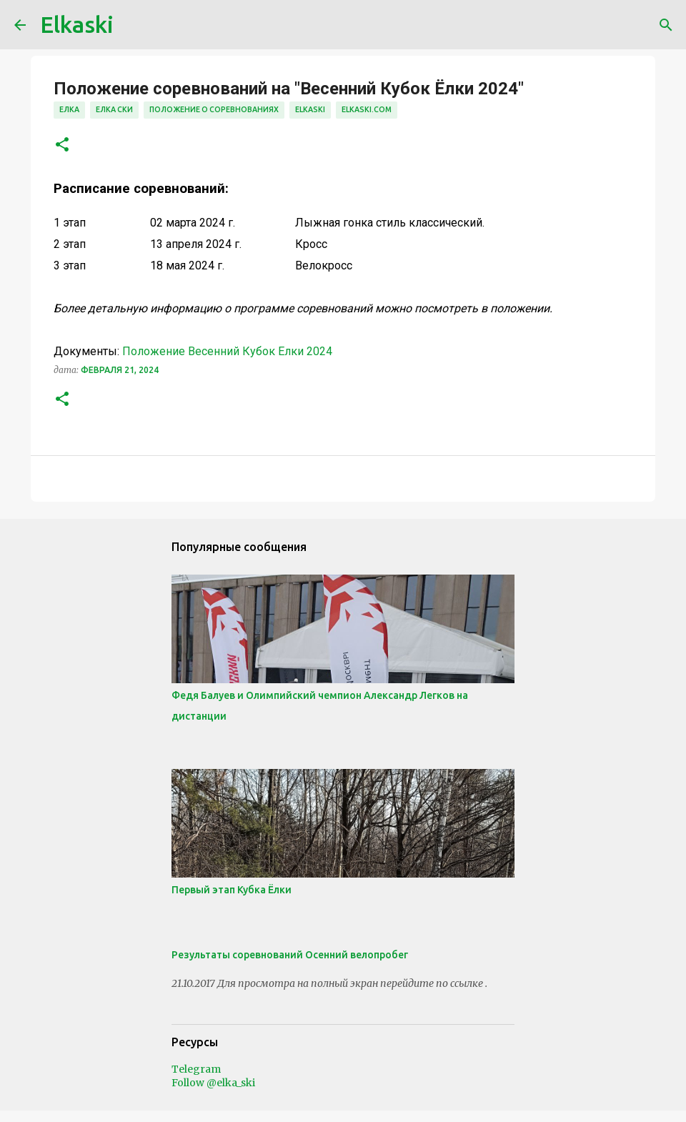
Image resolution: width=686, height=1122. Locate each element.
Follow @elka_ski (213, 1082)
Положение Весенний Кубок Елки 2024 (227, 351)
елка (69, 109)
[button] (62, 145)
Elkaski (77, 24)
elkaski (310, 109)
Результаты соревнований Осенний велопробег (290, 954)
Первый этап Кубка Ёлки (232, 889)
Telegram (196, 1069)
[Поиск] (666, 25)
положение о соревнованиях (214, 109)
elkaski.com (367, 109)
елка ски (114, 109)
